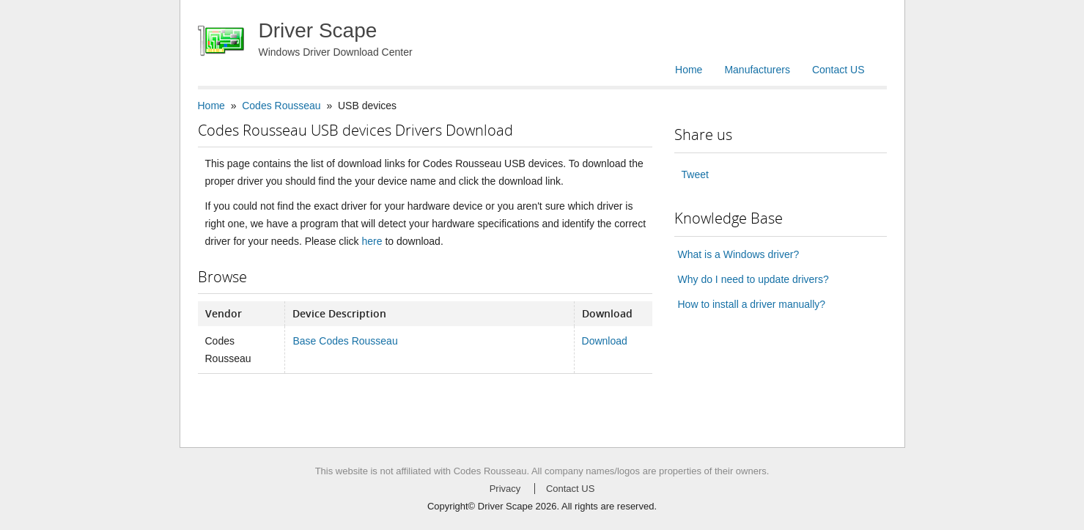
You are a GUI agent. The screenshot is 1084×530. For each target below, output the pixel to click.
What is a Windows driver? (739, 254)
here (371, 241)
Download (604, 341)
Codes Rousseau (281, 105)
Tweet (695, 174)
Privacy (505, 488)
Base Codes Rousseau (344, 341)
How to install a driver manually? (752, 304)
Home (688, 70)
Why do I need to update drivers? (753, 279)
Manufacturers (756, 70)
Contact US (838, 70)
